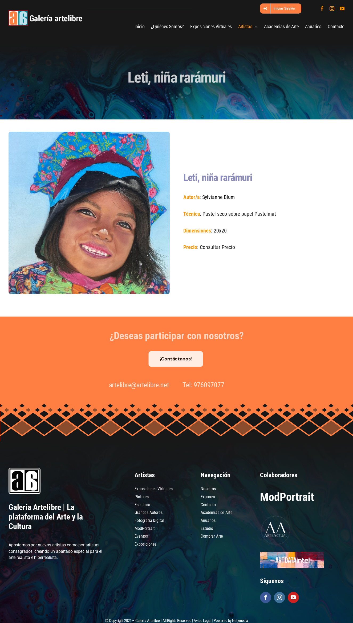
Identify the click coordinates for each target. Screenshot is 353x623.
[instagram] (332, 8)
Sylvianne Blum (218, 197)
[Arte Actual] (276, 516)
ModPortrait (287, 497)
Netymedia (240, 620)
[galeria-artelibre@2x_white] (46, 12)
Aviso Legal (202, 620)
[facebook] (322, 8)
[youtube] (342, 8)
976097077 (205, 385)
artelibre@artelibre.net (136, 385)
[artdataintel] (292, 553)
